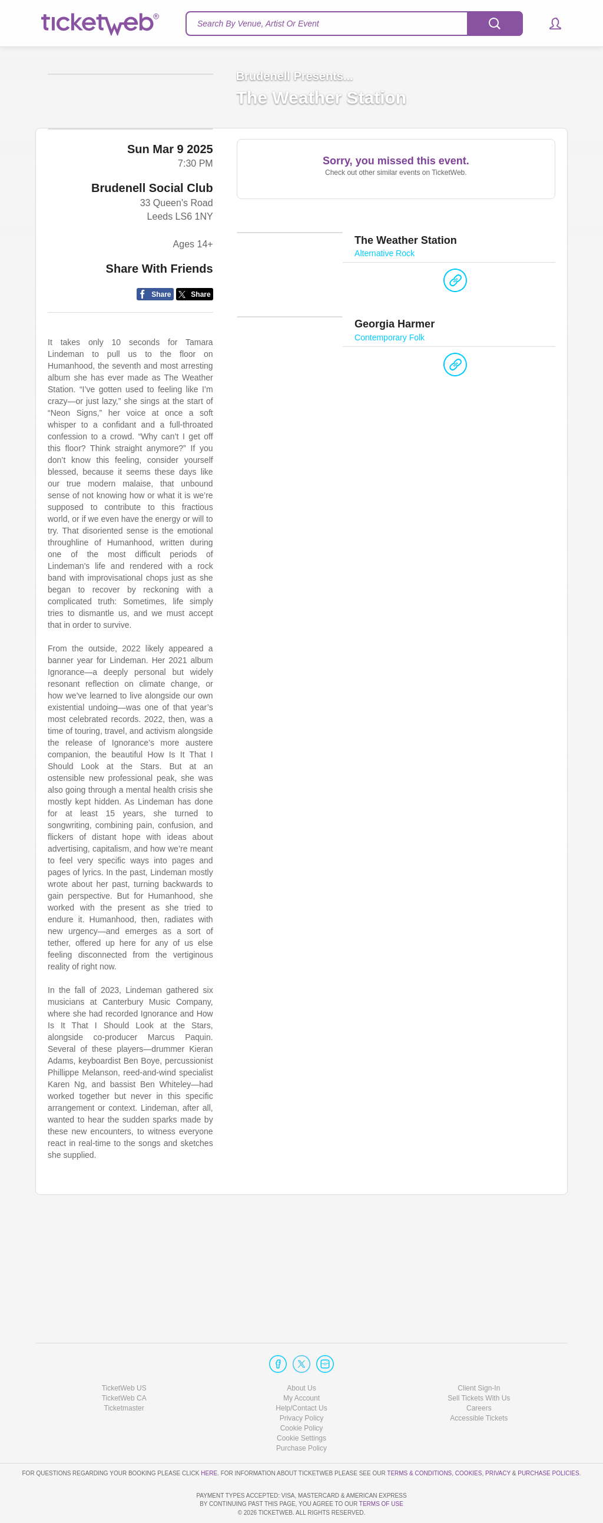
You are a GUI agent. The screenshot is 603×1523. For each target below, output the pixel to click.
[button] (549, 23)
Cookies (468, 1439)
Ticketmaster (124, 1374)
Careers (479, 1374)
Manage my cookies (301, 1405)
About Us (301, 1354)
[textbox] (354, 23)
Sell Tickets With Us (479, 1364)
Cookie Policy (301, 1394)
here (209, 1439)
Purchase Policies (548, 1439)
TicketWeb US (124, 1354)
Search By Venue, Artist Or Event (258, 23)
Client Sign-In (479, 1354)
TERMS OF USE (381, 1504)
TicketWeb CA (124, 1364)
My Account (301, 1364)
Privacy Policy (302, 1384)
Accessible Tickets (479, 1384)
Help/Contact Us (301, 1374)
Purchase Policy (301, 1415)
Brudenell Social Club (152, 298)
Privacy (498, 1439)
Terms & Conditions (419, 1439)
